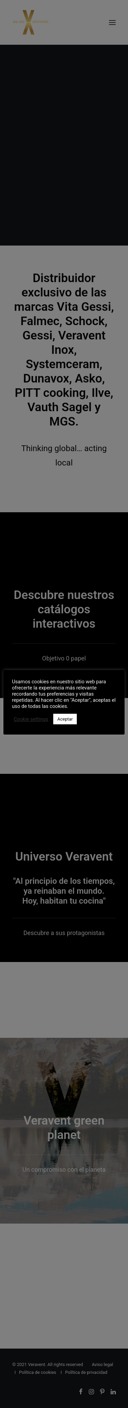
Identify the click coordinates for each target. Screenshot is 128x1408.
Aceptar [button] (65, 719)
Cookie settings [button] (31, 719)
